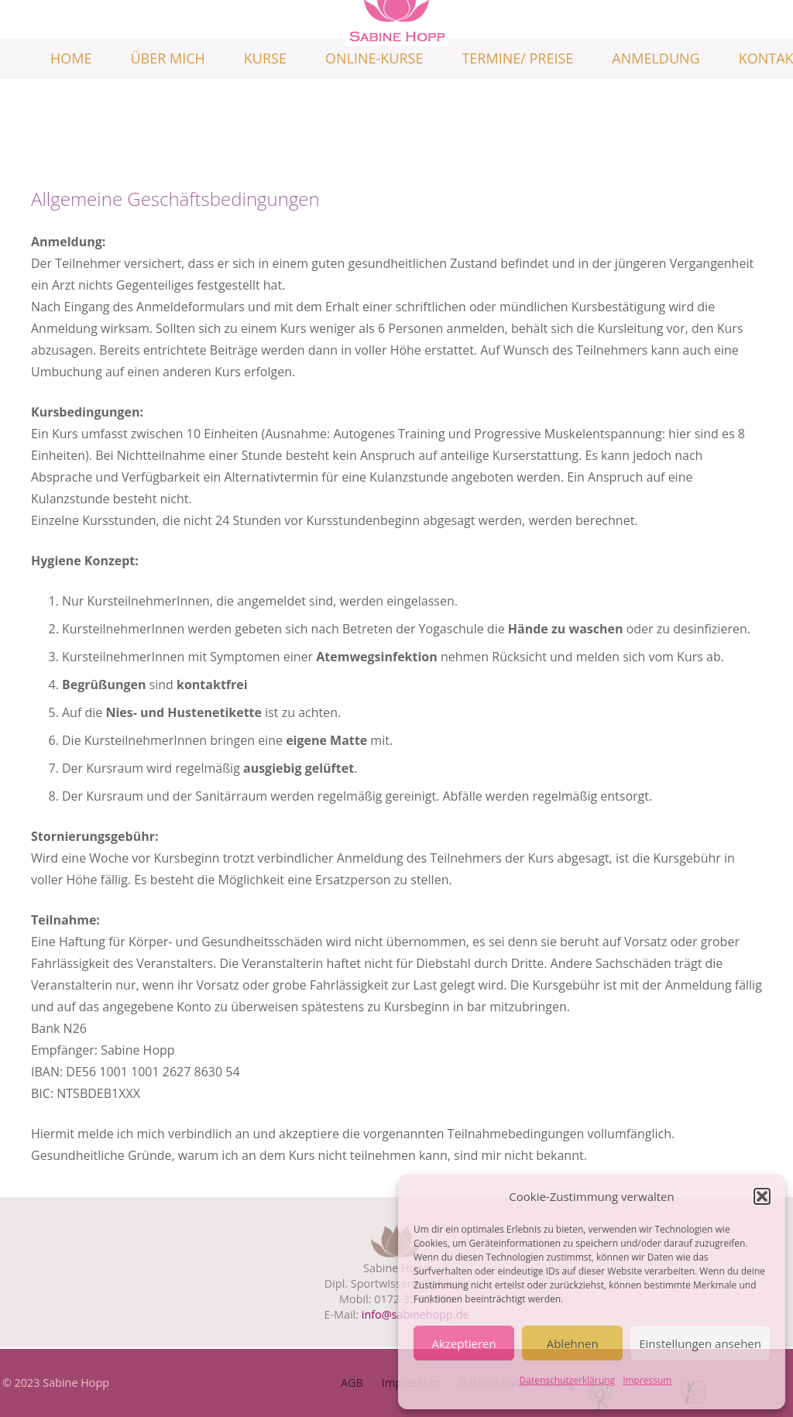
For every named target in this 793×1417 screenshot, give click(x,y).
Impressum (647, 1380)
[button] (762, 1196)
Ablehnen (573, 1343)
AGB (352, 1382)
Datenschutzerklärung (568, 1380)
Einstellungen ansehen (700, 1343)
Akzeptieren (463, 1343)
